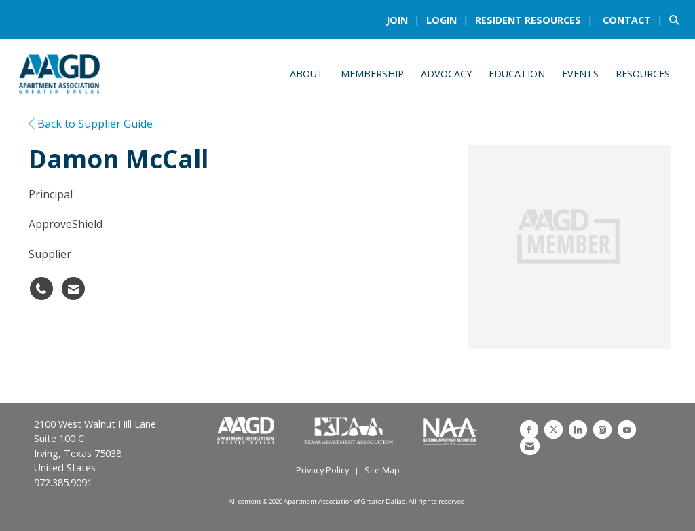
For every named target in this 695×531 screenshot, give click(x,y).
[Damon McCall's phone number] (41, 288)
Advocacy (446, 73)
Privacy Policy (322, 470)
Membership (372, 73)
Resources (643, 73)
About (307, 73)
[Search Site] (677, 19)
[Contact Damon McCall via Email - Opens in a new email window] (73, 288)
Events (580, 73)
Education (517, 73)
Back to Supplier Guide (91, 123)
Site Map (382, 470)
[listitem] (405, 19)
